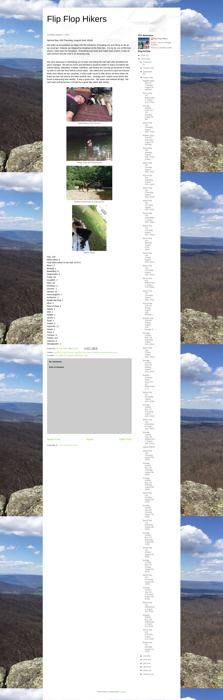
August (146, 77)
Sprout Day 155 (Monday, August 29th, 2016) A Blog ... (148, 153)
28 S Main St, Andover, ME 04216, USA (71, 355)
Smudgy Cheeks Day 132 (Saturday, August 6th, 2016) (148, 538)
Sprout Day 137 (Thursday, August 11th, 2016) (148, 396)
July (145, 656)
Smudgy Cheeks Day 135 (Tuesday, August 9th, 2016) (148, 468)
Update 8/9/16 (148, 447)
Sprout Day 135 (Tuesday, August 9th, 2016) (148, 455)
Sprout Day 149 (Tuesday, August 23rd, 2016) (148, 230)
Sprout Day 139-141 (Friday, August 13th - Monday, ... (148, 309)
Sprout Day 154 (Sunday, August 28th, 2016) (148, 167)
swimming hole (106, 352)
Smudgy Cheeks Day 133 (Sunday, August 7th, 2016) (148, 511)
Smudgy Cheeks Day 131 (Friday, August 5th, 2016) (148, 566)
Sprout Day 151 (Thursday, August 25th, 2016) (148, 204)
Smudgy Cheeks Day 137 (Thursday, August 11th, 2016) (148, 410)
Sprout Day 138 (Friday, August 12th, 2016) (148, 352)
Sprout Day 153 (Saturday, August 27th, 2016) (148, 179)
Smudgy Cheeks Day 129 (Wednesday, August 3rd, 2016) (148, 620)
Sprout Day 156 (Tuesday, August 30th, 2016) (148, 127)
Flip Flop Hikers (77, 19)
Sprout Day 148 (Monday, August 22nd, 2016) (147, 243)
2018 (143, 55)
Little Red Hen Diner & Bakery (86, 352)
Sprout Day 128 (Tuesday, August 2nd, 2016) (148, 634)
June (145, 659)
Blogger (122, 692)
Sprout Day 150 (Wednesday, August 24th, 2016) (148, 217)
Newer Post (54, 439)
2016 (143, 59)
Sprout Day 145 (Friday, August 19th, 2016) (148, 257)
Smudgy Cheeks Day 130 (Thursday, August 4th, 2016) (148, 593)
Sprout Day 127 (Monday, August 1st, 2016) (148, 646)
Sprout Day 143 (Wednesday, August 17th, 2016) (148, 282)
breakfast (57, 352)
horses (70, 352)
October (146, 68)
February (147, 674)
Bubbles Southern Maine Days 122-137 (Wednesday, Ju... (148, 382)
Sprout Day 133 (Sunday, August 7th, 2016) (148, 497)
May (145, 663)
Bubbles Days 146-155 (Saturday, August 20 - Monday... (148, 139)
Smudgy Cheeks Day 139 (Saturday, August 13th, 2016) (148, 338)
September (147, 72)
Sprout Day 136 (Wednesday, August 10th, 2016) (148, 424)
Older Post (125, 439)
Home (89, 439)
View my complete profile (161, 48)
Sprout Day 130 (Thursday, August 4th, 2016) (148, 579)
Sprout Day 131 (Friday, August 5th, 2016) (148, 552)
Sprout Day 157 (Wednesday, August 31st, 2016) (148, 97)
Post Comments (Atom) (68, 445)
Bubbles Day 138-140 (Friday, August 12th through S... (148, 323)
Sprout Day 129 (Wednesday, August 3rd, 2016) (148, 606)
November (147, 62)
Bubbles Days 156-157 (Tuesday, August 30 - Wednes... (148, 85)
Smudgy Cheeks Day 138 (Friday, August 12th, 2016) (148, 366)
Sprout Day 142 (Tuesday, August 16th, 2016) (148, 295)
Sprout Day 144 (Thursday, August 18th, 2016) (148, 270)
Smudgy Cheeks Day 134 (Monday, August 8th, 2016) (148, 483)
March (146, 670)
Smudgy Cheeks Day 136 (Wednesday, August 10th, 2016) (148, 437)
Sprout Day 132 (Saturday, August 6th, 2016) (148, 524)
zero (115, 352)
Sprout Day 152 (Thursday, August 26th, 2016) (148, 192)
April (145, 667)
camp (64, 352)
